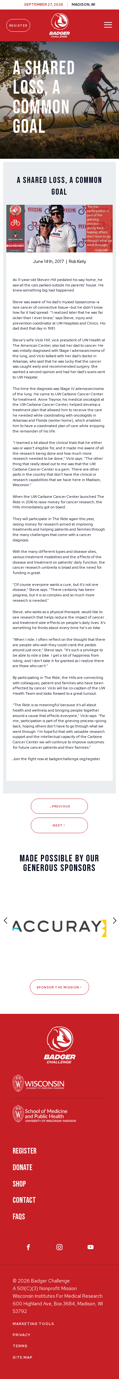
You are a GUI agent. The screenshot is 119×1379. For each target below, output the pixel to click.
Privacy (21, 1335)
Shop (19, 1184)
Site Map (23, 1357)
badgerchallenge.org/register (74, 758)
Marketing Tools (33, 1324)
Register (18, 25)
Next (59, 825)
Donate (22, 1168)
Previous (59, 806)
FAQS (19, 1217)
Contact (24, 1200)
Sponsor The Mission (59, 987)
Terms (20, 1346)
